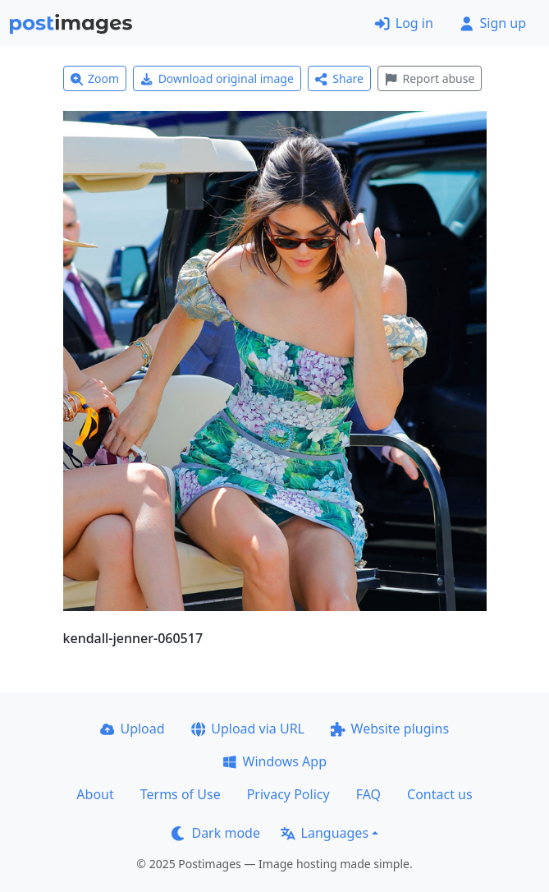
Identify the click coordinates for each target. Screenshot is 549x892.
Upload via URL (247, 729)
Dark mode (216, 833)
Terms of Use (180, 794)
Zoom (95, 78)
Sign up (493, 23)
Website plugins (390, 729)
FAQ (368, 794)
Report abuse (429, 78)
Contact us (440, 794)
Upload (132, 729)
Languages (324, 833)
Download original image (217, 78)
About (94, 794)
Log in (404, 23)
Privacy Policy (288, 794)
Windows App (274, 761)
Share (339, 78)
